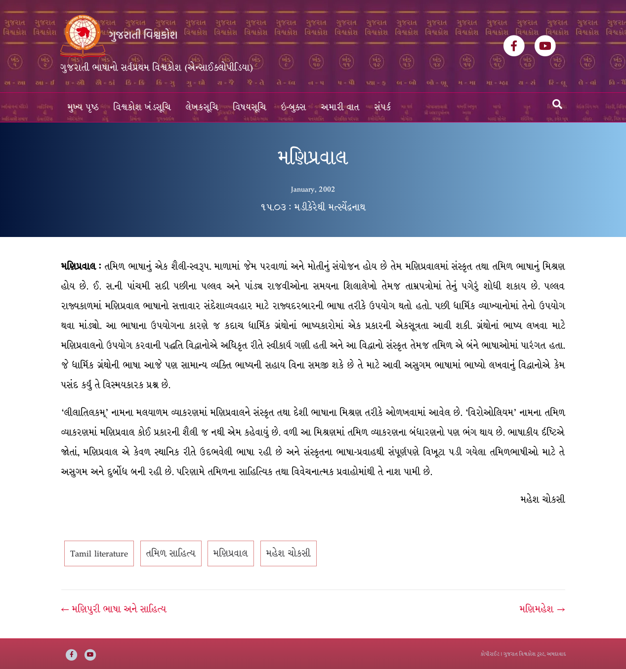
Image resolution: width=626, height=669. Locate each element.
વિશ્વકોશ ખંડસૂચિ (142, 107)
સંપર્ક (383, 107)
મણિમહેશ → (542, 609)
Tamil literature (99, 553)
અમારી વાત (340, 107)
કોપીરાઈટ (490, 654)
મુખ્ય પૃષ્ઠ (83, 107)
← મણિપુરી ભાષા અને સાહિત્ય (114, 609)
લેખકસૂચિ (202, 107)
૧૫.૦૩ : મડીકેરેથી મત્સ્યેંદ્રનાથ (313, 207)
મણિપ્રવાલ (230, 553)
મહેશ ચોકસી (288, 553)
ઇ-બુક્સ (293, 107)
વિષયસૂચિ (249, 107)
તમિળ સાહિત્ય (171, 553)
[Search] (557, 104)
